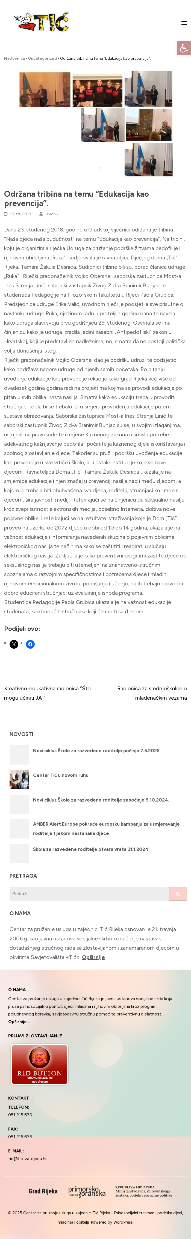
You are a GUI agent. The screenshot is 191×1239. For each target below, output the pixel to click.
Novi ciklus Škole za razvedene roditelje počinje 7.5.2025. (97, 750)
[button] (184, 48)
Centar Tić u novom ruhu (61, 775)
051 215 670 (20, 1114)
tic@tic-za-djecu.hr (27, 1158)
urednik (52, 214)
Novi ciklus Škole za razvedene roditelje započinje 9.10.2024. (101, 800)
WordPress (123, 1222)
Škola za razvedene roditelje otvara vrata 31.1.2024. (91, 849)
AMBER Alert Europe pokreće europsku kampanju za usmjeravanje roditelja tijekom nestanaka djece (106, 828)
